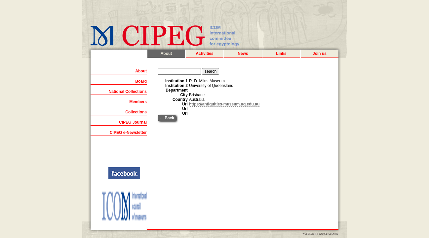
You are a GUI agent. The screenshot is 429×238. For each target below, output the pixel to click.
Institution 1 (176, 81)
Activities (204, 53)
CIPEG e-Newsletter (128, 132)
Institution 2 (176, 85)
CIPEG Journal (133, 122)
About (166, 53)
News (243, 53)
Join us (320, 53)
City (184, 95)
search (210, 71)
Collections (136, 112)
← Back (167, 118)
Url (185, 104)
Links (281, 53)
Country (180, 99)
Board (141, 81)
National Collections (128, 91)
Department (177, 90)
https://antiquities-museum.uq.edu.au (224, 104)
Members (138, 101)
